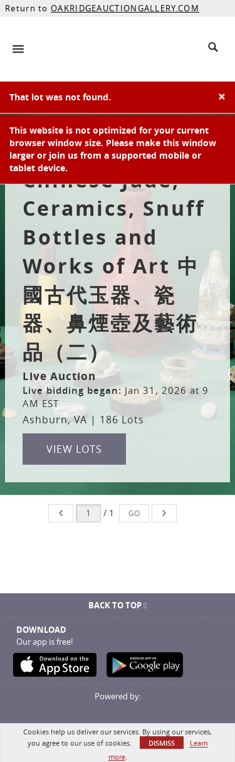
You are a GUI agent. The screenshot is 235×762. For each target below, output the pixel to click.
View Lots (74, 449)
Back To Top (117, 605)
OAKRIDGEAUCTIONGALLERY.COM (125, 8)
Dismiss (162, 743)
